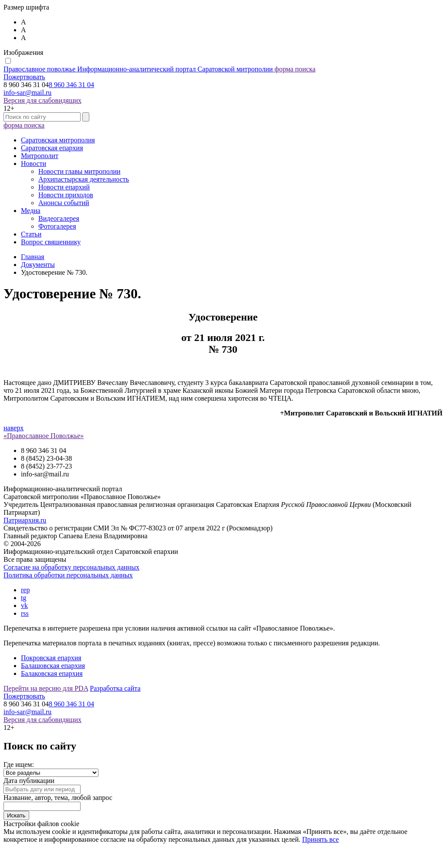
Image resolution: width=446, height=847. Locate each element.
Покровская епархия (51, 657)
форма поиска (294, 69)
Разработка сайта (115, 688)
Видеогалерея (58, 218)
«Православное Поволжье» (43, 435)
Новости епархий (64, 187)
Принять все (320, 839)
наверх (13, 428)
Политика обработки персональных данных (68, 575)
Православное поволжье (138, 69)
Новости (33, 163)
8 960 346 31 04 (71, 84)
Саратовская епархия (52, 148)
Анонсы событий (63, 202)
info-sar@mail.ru (27, 92)
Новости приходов (65, 195)
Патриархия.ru (24, 520)
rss (25, 613)
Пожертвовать (24, 77)
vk (24, 605)
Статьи (31, 234)
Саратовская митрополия (58, 140)
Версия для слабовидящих (42, 100)
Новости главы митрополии (79, 171)
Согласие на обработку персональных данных (71, 567)
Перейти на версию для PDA (45, 688)
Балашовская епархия (53, 665)
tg (23, 597)
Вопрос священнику (51, 242)
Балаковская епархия (52, 673)
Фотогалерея (57, 226)
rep (25, 590)
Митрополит (39, 155)
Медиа (31, 210)
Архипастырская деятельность (83, 179)
